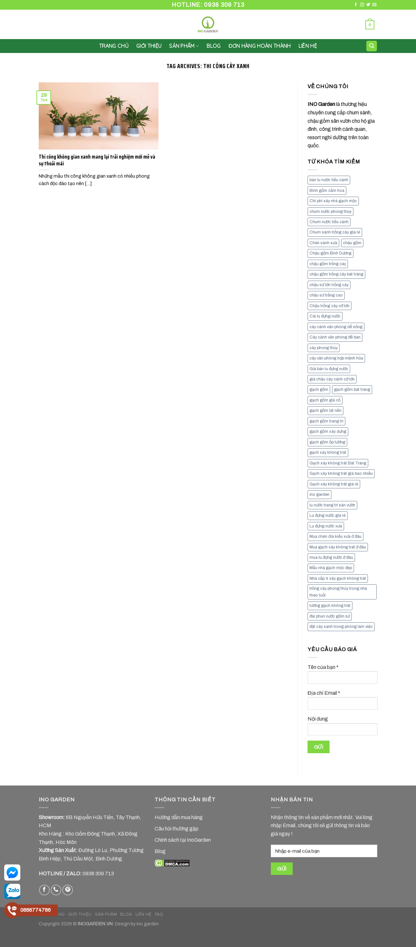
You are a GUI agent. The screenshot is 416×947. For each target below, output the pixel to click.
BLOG (126, 914)
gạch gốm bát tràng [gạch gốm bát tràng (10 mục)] (352, 389)
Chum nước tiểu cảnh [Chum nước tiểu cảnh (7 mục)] (329, 222)
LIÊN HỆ (308, 46)
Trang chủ (113, 46)
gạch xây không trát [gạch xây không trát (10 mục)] (327, 452)
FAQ (159, 914)
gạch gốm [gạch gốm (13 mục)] (318, 389)
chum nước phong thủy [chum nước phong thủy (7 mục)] (330, 211)
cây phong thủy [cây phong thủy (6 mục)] (323, 348)
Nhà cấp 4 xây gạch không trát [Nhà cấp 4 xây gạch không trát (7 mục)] (337, 578)
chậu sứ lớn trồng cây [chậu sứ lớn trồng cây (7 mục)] (329, 285)
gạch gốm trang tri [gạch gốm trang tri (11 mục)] (326, 421)
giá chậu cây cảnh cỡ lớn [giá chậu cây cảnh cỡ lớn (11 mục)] (332, 379)
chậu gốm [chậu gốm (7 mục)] (352, 243)
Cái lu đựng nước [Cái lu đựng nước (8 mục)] (324, 316)
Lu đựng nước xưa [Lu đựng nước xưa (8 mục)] (325, 526)
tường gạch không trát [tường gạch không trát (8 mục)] (329, 605)
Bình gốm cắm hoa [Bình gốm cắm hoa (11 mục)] (326, 190)
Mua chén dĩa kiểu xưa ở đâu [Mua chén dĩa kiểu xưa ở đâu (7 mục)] (335, 536)
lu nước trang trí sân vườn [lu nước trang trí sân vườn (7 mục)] (332, 505)
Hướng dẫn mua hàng (179, 817)
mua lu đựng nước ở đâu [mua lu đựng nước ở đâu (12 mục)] (331, 557)
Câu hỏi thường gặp (176, 828)
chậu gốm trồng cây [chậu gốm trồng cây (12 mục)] (327, 264)
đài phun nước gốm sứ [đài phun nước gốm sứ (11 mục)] (329, 616)
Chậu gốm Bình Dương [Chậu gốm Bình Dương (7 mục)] (330, 253)
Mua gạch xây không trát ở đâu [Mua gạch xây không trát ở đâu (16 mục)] (337, 547)
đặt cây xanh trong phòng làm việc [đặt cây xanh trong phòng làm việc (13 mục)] (341, 626)
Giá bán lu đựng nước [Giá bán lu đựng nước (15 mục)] (328, 369)
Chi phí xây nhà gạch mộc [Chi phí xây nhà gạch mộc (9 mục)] (333, 201)
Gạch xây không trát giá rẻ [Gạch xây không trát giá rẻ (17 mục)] (333, 484)
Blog (213, 46)
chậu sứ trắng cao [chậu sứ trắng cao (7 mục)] (326, 295)
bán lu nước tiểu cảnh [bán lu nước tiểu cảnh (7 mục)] (328, 180)
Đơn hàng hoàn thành (259, 46)
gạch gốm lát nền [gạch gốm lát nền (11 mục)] (325, 410)
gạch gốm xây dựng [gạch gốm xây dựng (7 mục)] (327, 431)
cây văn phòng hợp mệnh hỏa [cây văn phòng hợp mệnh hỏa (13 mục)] (336, 358)
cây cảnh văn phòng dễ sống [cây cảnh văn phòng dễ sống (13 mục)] (335, 327)
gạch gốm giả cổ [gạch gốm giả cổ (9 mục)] (324, 400)
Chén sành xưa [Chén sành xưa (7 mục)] (323, 243)
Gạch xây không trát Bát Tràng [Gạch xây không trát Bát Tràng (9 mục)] (337, 463)
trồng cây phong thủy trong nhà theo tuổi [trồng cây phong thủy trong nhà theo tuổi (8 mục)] (338, 591)
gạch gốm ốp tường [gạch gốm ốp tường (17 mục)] (327, 442)
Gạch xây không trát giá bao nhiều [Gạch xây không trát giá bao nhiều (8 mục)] (341, 473)
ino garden (148, 923)
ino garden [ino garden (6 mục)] (319, 494)
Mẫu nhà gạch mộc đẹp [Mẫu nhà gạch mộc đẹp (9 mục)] (330, 568)
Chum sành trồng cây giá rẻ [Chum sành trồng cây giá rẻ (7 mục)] (334, 232)
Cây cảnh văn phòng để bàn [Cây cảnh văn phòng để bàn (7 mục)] (334, 337)
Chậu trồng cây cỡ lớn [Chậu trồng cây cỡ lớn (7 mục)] (329, 306)
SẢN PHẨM (184, 46)
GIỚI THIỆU (148, 46)
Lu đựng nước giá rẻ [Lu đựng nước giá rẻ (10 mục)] (327, 515)
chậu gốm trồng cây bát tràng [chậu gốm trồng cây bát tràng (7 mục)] (336, 274)
